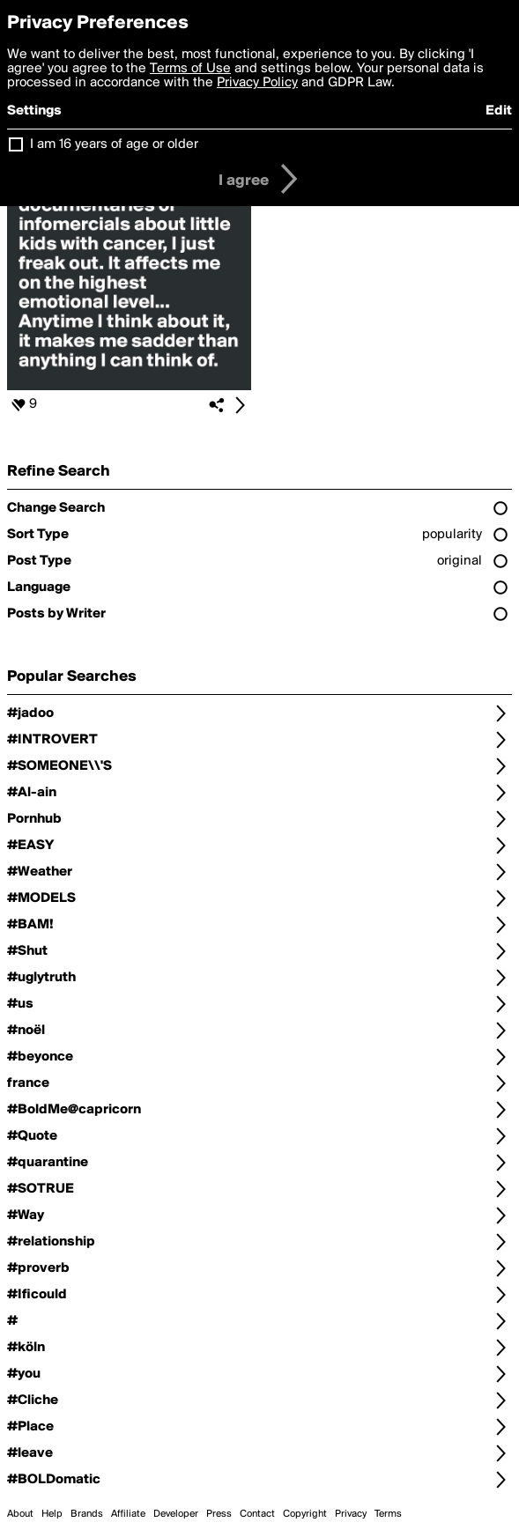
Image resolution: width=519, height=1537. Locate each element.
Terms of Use (190, 69)
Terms (388, 1514)
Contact (257, 1514)
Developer (175, 1514)
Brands (86, 1514)
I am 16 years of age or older (114, 144)
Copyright (305, 1514)
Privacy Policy (257, 83)
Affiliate (128, 1514)
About (20, 1514)
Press (219, 1514)
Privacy (351, 1514)
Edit (499, 111)
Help (52, 1514)
